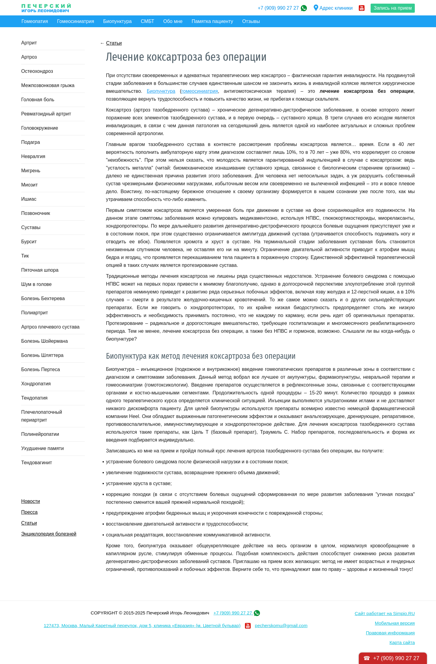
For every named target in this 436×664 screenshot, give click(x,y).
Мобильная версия (395, 623)
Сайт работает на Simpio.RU (385, 613)
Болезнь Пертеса (40, 369)
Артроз (29, 57)
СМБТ (147, 21)
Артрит (29, 42)
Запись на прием (393, 8)
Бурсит (29, 241)
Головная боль (37, 99)
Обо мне (173, 21)
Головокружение (39, 128)
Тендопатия (34, 397)
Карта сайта (402, 642)
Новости (30, 501)
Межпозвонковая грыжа (47, 85)
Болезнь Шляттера (42, 355)
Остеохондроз (37, 71)
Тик (25, 255)
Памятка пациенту (212, 21)
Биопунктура (117, 21)
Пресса (29, 512)
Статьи (29, 523)
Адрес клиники (333, 8)
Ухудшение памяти (42, 448)
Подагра (30, 142)
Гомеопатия (34, 21)
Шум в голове (36, 284)
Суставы (30, 227)
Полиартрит (34, 312)
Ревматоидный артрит (46, 113)
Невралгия (33, 156)
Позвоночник (35, 213)
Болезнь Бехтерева (43, 298)
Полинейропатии (40, 434)
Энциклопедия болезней (48, 533)
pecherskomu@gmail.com (281, 625)
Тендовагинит (36, 462)
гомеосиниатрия (199, 91)
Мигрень (30, 170)
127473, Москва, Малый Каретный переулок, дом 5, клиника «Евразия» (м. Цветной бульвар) (142, 625)
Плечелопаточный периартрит (41, 416)
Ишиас (28, 199)
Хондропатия (36, 383)
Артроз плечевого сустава (50, 326)
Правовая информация (390, 632)
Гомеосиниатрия (75, 21)
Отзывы (251, 21)
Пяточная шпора (39, 270)
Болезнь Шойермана (44, 341)
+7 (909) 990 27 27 (279, 8)
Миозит (29, 184)
